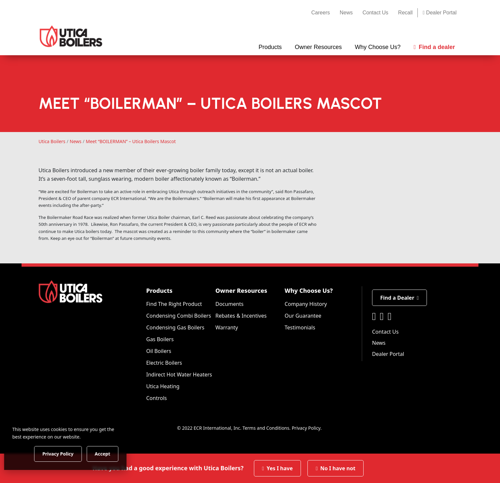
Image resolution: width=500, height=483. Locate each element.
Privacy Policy (306, 428)
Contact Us (375, 12)
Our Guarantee (303, 315)
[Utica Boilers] (71, 36)
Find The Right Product (174, 304)
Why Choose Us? (309, 290)
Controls (156, 398)
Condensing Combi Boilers (178, 315)
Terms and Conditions (265, 428)
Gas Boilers (160, 339)
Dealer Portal (440, 12)
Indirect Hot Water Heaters (179, 374)
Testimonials (300, 327)
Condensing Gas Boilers (175, 327)
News (346, 12)
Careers (320, 12)
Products (159, 290)
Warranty (226, 327)
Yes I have (277, 468)
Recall (405, 12)
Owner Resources (241, 290)
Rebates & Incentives (241, 315)
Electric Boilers (164, 362)
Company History (306, 304)
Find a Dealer (399, 297)
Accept (111, 453)
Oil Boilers (158, 351)
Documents (229, 304)
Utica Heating (163, 386)
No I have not (335, 468)
